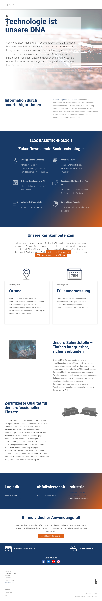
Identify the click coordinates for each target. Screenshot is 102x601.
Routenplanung (43, 498)
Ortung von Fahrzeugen (58, 252)
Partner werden (82, 548)
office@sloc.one (9, 582)
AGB (6, 595)
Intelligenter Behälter (13, 492)
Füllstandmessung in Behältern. (50, 255)
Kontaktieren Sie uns (51, 536)
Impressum (8, 589)
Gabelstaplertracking (14, 498)
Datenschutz (8, 592)
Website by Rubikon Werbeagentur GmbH (85, 596)
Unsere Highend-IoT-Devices (66, 99)
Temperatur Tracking (77, 492)
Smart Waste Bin (44, 492)
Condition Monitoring (77, 495)
